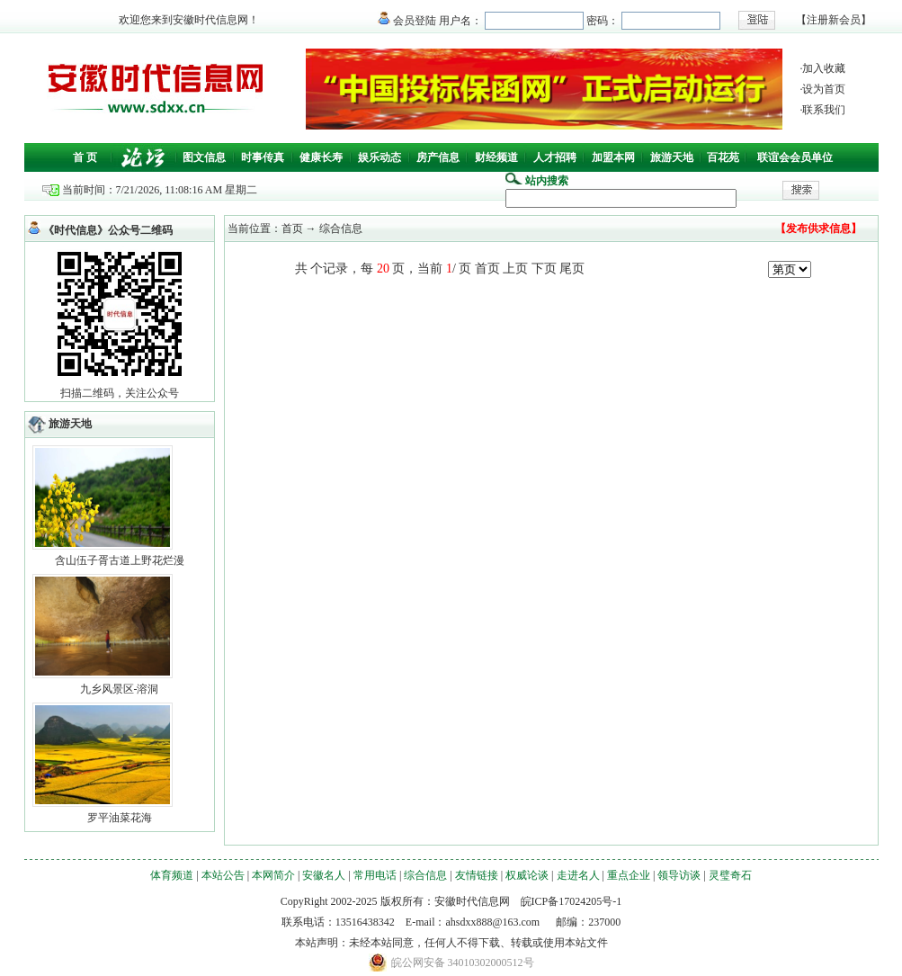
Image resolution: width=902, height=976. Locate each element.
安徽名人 (323, 875)
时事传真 (262, 157)
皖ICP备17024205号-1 (571, 901)
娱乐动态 (379, 157)
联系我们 (823, 109)
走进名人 (578, 875)
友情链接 (476, 875)
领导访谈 (679, 875)
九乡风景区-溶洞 (119, 689)
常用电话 (375, 875)
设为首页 (823, 89)
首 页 (85, 157)
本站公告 (223, 875)
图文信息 (204, 157)
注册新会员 (834, 19)
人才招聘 (554, 157)
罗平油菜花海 (119, 817)
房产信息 (438, 157)
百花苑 (723, 157)
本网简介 (273, 875)
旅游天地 (671, 157)
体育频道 (171, 875)
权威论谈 (527, 875)
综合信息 (425, 875)
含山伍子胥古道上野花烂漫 (119, 560)
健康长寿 (321, 157)
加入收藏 (823, 68)
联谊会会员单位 (795, 157)
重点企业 (628, 875)
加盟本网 (613, 157)
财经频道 (496, 157)
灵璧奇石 (730, 875)
